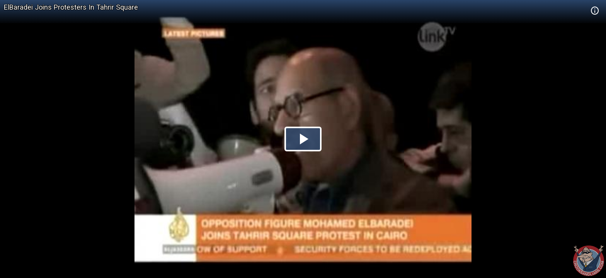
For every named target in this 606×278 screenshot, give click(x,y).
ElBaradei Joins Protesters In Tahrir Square (71, 7)
